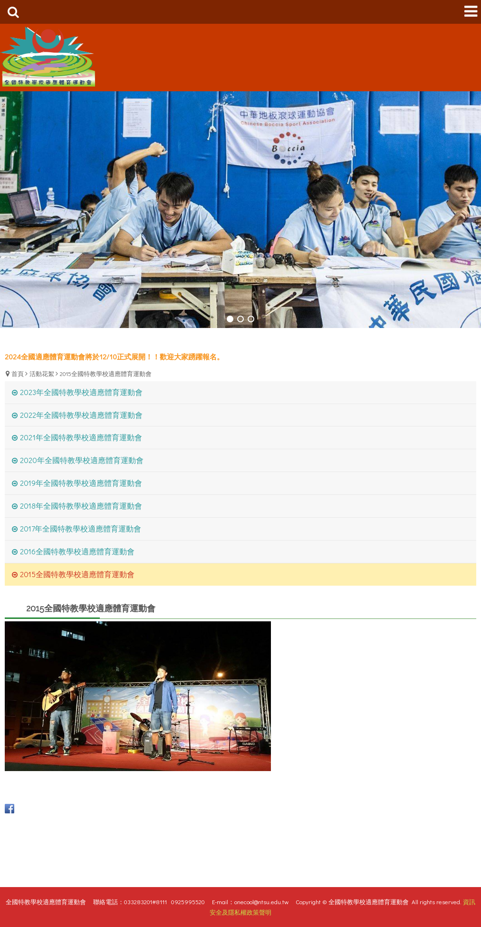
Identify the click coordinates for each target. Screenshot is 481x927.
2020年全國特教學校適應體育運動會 (82, 460)
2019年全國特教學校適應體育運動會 (81, 483)
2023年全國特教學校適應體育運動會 (81, 392)
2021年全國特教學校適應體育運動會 (81, 437)
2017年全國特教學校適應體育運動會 (80, 528)
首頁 (17, 373)
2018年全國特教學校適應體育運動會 (81, 506)
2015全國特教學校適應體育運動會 (106, 373)
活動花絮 (41, 373)
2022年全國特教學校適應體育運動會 (81, 415)
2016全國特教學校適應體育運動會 (77, 551)
